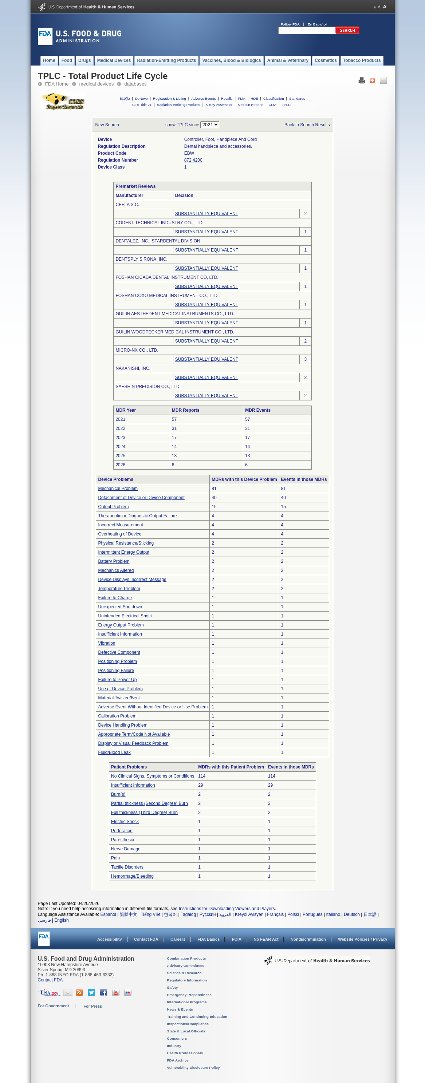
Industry (174, 1046)
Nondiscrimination (308, 939)
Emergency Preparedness (189, 995)
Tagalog (188, 914)
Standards (297, 98)
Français (275, 914)
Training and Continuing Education (197, 1017)
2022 (120, 428)
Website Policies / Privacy (362, 939)
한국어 (170, 914)
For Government (53, 1006)
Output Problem (113, 506)
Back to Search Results (307, 124)
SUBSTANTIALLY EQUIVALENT (206, 213)
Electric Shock (125, 821)
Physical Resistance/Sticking (126, 543)
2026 (120, 464)
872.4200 (193, 160)
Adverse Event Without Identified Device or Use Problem (153, 707)
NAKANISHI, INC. (132, 368)
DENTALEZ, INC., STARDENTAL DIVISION (157, 241)
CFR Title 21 (141, 105)
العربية (225, 914)
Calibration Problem (117, 716)
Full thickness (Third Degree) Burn (144, 812)
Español (108, 914)
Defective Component (119, 652)
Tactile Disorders (127, 867)
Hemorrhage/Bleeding (132, 876)
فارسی (44, 920)
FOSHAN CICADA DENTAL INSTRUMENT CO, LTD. (166, 277)
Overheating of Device (119, 534)
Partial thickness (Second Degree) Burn (149, 803)
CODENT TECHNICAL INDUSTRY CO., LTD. (159, 222)
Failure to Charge (115, 597)
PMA (241, 98)
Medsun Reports (250, 105)
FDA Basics (208, 939)
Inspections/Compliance (188, 1024)
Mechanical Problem (118, 488)
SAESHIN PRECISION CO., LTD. (147, 386)
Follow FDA (290, 24)
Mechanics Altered (116, 570)
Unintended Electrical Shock (125, 615)
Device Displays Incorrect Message (132, 579)
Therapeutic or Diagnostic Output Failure (137, 515)
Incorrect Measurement (120, 524)
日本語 (370, 914)
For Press (92, 1006)
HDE (254, 98)
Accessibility (109, 939)
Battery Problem (113, 561)
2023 (120, 437)
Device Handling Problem (122, 725)
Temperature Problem (119, 588)
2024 (120, 446)
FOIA (236, 939)
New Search (107, 124)
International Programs (187, 1002)
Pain (115, 858)
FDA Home (57, 84)
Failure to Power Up (117, 679)
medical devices (96, 84)
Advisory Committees (185, 966)
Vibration (106, 643)
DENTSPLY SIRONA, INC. (141, 259)
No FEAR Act (265, 939)
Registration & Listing (169, 98)
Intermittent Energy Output (123, 552)
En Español (317, 24)
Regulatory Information (187, 980)
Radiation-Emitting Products (178, 105)
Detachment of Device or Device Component (141, 497)
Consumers (177, 1038)
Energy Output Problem (120, 625)
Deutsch (352, 914)
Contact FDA (146, 939)
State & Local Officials (186, 1031)
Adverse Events (203, 98)
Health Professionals (185, 1053)
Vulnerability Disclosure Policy (193, 1068)
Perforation (122, 830)
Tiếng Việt (150, 914)
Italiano (333, 914)
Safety (172, 987)
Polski (293, 914)
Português (313, 914)
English (61, 920)
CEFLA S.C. (127, 204)
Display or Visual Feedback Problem (133, 743)
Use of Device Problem (120, 688)
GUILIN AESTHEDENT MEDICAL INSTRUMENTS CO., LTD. (174, 313)
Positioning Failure (116, 670)
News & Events (180, 1009)
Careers (177, 939)
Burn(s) (118, 794)
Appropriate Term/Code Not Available (134, 734)
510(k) (125, 98)
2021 (120, 419)
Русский (208, 914)
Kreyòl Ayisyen (249, 914)
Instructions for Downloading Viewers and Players (227, 908)
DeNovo (141, 98)
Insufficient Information (120, 634)
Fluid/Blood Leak (114, 752)
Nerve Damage (126, 848)
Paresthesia (122, 839)
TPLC (286, 105)
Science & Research (184, 973)
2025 (120, 455)
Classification (273, 98)
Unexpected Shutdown (120, 606)
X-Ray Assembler (218, 105)
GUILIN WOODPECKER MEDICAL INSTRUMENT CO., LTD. (174, 332)
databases (135, 84)
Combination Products (186, 958)
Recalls (226, 98)
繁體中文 (128, 914)
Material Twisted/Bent (119, 697)
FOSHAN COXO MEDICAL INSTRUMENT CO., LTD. (167, 295)
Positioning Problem (117, 661)
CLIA (272, 105)
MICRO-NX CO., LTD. (136, 350)
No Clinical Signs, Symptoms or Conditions (152, 776)
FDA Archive (178, 1060)
